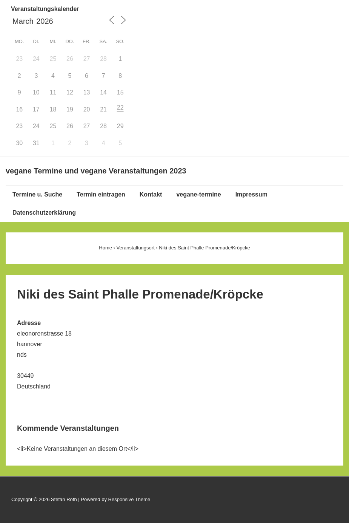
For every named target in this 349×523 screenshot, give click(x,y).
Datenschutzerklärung (44, 212)
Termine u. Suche (37, 194)
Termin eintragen (101, 194)
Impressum (251, 194)
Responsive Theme (129, 499)
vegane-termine (198, 194)
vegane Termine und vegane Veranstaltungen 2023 (96, 171)
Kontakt (151, 194)
